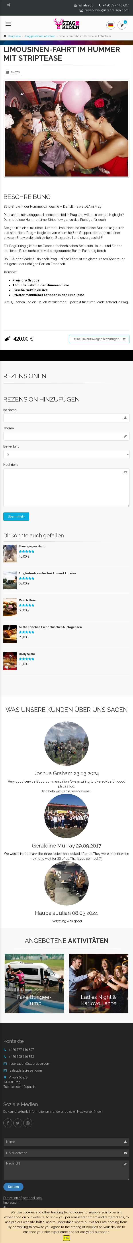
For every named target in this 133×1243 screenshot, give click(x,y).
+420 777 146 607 (116, 5)
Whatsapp (86, 5)
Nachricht (10, 465)
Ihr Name (10, 410)
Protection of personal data (22, 1198)
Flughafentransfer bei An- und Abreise (47, 573)
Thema (8, 428)
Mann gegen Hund (32, 546)
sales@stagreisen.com (26, 1070)
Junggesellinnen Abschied (39, 36)
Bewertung (11, 446)
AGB (6, 1207)
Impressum (11, 1202)
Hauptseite (14, 36)
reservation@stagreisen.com (107, 10)
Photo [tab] (13, 72)
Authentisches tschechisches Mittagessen (50, 627)
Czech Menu (28, 600)
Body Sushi (27, 654)
